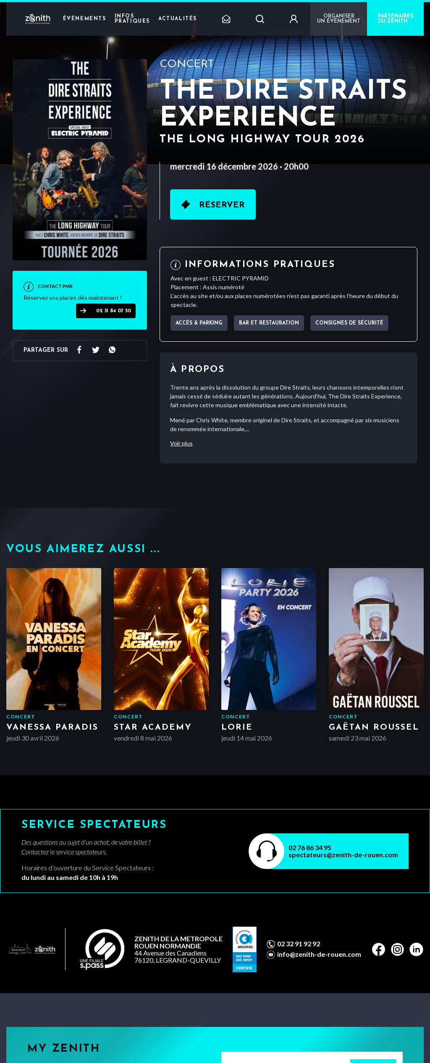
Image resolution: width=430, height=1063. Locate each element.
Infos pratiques (132, 19)
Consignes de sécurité (349, 323)
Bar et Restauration (269, 323)
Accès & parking (199, 323)
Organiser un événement (338, 19)
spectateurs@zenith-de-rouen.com (343, 854)
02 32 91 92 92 (298, 944)
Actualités (177, 18)
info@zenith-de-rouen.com (319, 954)
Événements (84, 18)
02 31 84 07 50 (113, 311)
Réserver (222, 205)
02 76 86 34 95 (309, 847)
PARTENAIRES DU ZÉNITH (395, 19)
